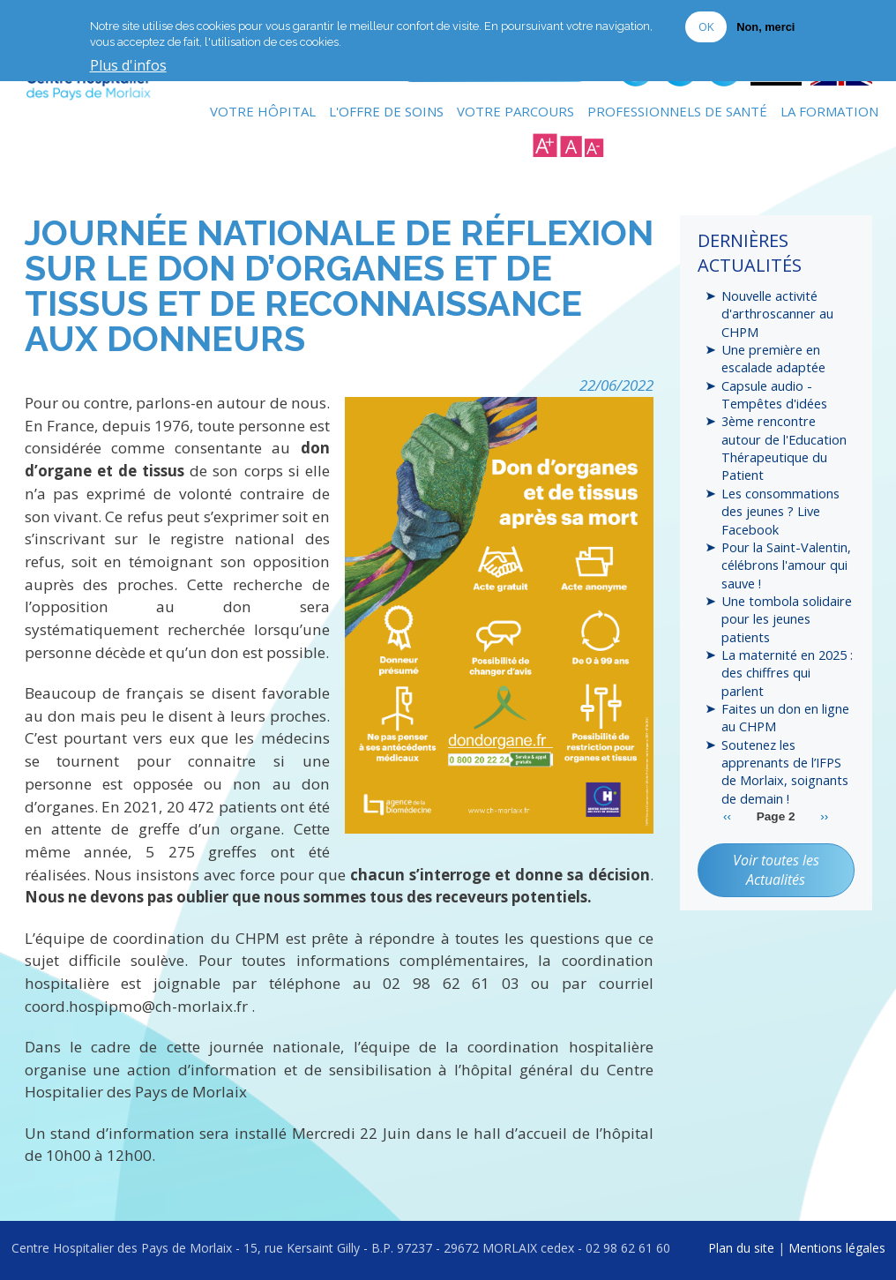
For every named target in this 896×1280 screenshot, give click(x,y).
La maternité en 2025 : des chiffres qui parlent (787, 674)
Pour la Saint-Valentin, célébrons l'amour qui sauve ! (786, 566)
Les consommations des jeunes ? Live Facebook (780, 512)
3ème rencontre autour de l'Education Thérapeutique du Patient (784, 448)
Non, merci (765, 27)
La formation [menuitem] (829, 110)
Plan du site (741, 1247)
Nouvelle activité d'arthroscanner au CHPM (777, 314)
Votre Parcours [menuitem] (515, 110)
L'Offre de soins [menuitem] (386, 110)
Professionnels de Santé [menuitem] (677, 110)
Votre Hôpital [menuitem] (263, 110)
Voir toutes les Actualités (776, 872)
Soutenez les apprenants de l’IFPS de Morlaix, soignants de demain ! (784, 773)
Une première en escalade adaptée (773, 358)
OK (705, 26)
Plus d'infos (128, 66)
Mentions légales (836, 1247)
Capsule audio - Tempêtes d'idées (774, 394)
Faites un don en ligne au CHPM (785, 719)
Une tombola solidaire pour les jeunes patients (786, 620)
